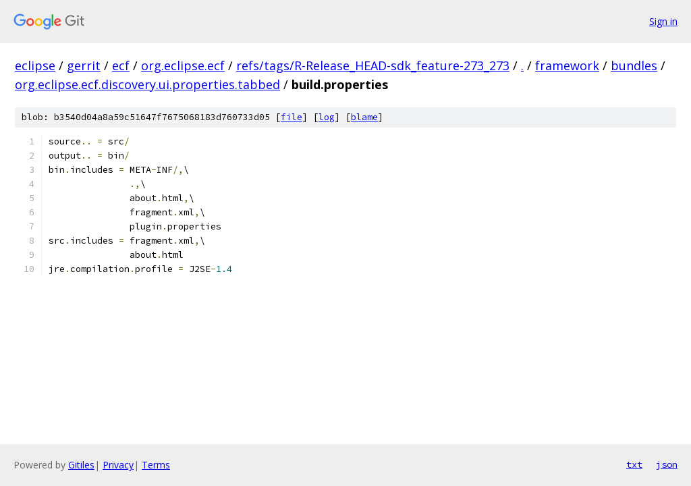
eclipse (35, 65)
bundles (634, 65)
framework (567, 65)
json (667, 464)
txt (634, 464)
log (327, 117)
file (291, 117)
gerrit (84, 65)
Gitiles (81, 464)
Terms (156, 464)
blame (364, 117)
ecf (121, 65)
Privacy (118, 464)
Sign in (663, 21)
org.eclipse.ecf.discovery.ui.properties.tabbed (147, 84)
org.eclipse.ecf (183, 65)
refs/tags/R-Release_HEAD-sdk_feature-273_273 (372, 65)
